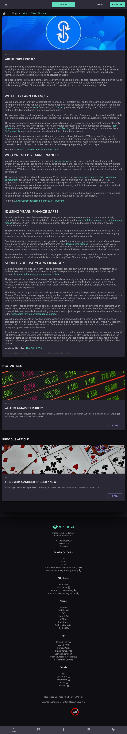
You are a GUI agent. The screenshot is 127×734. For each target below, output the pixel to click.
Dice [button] (63, 558)
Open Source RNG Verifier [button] (63, 656)
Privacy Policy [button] (63, 647)
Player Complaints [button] (63, 650)
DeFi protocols (12, 131)
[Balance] (63, 730)
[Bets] (88, 730)
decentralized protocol (77, 244)
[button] (63, 4)
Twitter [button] (63, 682)
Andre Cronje (62, 161)
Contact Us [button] (63, 628)
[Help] (113, 730)
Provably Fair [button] (63, 616)
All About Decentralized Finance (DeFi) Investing (39, 200)
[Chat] (38, 730)
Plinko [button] (63, 564)
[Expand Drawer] (5, 4)
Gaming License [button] (63, 653)
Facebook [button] (63, 685)
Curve (59, 107)
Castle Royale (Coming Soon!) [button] (63, 593)
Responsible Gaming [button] (63, 659)
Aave (35, 107)
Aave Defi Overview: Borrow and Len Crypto (36, 149)
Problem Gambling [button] (63, 625)
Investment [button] (63, 622)
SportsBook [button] (63, 587)
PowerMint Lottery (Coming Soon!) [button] (63, 570)
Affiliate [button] (63, 619)
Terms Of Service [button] (63, 641)
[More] (13, 730)
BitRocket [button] (63, 584)
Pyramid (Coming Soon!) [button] (63, 590)
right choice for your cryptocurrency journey (33, 314)
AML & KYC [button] (63, 644)
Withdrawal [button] (63, 610)
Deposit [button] (63, 607)
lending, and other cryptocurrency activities (36, 274)
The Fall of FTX (34, 348)
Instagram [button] (63, 679)
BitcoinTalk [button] (63, 676)
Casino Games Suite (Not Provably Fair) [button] (63, 567)
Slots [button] (63, 561)
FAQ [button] (63, 613)
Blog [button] (63, 673)
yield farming (63, 128)
